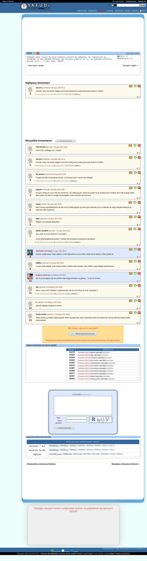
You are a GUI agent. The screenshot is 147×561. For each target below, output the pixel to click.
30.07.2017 (130, 53)
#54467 (105, 451)
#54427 (89, 455)
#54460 (54, 452)
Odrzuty (101, 11)
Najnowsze (82, 11)
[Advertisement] (10, 280)
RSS (143, 11)
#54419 (111, 455)
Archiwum (119, 11)
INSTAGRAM (56, 557)
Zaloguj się (142, 1)
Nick (58, 423)
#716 (112, 459)
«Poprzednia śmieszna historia (41, 470)
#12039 (55, 460)
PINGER (74, 557)
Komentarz (81, 396)
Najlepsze (92, 11)
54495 (72, 376)
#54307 (64, 456)
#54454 (97, 451)
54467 (72, 373)
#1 (54, 96)
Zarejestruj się (131, 1)
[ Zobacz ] (77, 96)
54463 (72, 367)
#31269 (104, 460)
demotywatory (53, 559)
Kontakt (134, 11)
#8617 (95, 460)
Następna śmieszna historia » (125, 470)
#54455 (73, 451)
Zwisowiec (40, 253)
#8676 (86, 460)
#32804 (119, 459)
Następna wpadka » (130, 67)
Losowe (110, 11)
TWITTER (65, 557)
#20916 (77, 460)
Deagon (39, 277)
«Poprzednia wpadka (36, 67)
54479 (72, 355)
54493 (72, 358)
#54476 (81, 451)
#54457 (111, 451)
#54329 (81, 455)
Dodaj (127, 11)
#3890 (67, 460)
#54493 (89, 451)
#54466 (64, 451)
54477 (72, 379)
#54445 (105, 455)
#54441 (97, 455)
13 (124, 59)
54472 (72, 370)
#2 (54, 183)
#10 (55, 295)
